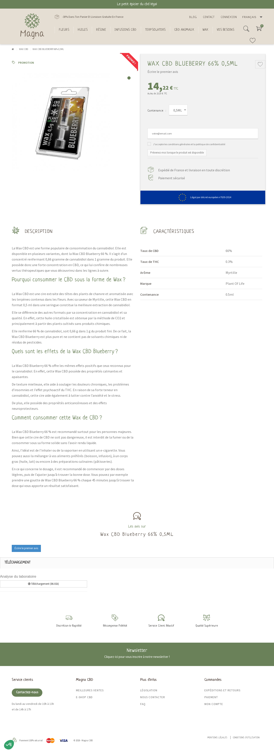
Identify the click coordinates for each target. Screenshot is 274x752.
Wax (205, 30)
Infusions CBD (126, 30)
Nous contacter (152, 697)
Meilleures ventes (90, 690)
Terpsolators (155, 30)
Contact (209, 17)
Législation (148, 690)
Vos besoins (225, 30)
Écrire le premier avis (162, 71)
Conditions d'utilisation (246, 738)
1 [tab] (129, 78)
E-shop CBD (84, 697)
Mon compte (213, 704)
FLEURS (64, 30)
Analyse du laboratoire (18, 576)
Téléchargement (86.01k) (43, 584)
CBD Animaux (184, 30)
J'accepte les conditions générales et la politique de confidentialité (189, 144)
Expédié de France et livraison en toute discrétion (194, 170)
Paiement (211, 697)
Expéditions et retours (222, 690)
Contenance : (156, 110)
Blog (193, 17)
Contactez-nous (27, 692)
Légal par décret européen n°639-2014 (202, 197)
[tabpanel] (73, 122)
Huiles (83, 30)
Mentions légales (217, 738)
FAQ (143, 704)
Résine (101, 30)
